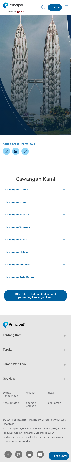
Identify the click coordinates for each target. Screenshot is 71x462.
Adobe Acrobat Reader (16, 441)
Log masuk (55, 7)
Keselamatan (11, 402)
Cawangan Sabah (35, 239)
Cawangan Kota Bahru (35, 277)
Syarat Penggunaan (10, 394)
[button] (6, 151)
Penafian (30, 392)
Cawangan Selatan (35, 214)
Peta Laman (53, 402)
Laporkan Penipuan (30, 404)
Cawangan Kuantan (35, 264)
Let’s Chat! (60, 455)
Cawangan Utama (35, 189)
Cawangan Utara (35, 202)
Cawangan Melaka (35, 252)
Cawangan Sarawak (35, 227)
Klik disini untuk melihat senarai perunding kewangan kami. (35, 296)
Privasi (50, 392)
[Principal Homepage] (14, 321)
